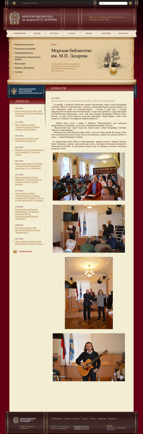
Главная (25, 3)
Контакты (123, 33)
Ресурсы (54, 33)
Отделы (36, 33)
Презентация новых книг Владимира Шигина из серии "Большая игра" (27, 230)
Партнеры (106, 33)
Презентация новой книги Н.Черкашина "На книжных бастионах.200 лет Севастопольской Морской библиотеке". (27, 214)
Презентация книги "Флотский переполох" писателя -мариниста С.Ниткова (29, 113)
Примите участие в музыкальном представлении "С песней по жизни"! (29, 152)
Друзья (89, 33)
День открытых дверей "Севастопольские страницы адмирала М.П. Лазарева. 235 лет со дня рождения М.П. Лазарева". (29, 196)
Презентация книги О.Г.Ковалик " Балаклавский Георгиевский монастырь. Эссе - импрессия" (29, 166)
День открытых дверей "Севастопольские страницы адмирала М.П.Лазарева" (27, 127)
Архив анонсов (25, 251)
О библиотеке (19, 33)
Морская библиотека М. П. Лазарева (39, 18)
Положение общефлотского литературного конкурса (27, 139)
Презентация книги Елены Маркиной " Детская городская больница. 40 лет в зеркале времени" (28, 180)
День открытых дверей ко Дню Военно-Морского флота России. (29, 242)
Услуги (71, 33)
